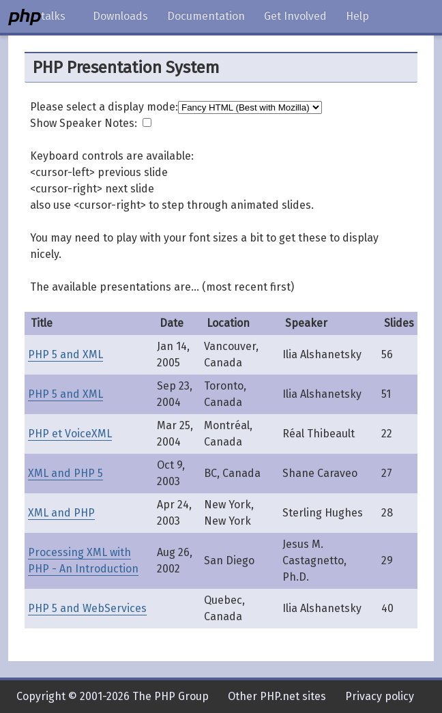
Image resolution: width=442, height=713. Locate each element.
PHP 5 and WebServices (87, 608)
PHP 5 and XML (65, 354)
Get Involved (295, 16)
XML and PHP (61, 512)
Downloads (120, 16)
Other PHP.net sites (277, 696)
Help (357, 16)
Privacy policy (379, 696)
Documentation (206, 16)
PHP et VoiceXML (70, 433)
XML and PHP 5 (65, 473)
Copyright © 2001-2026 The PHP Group (112, 696)
